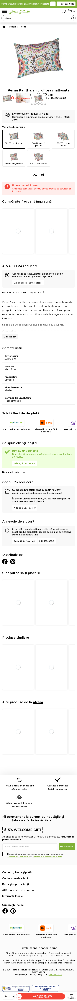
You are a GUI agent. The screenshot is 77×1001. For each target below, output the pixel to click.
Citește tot (10, 336)
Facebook (5, 911)
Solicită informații (25, 541)
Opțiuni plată (36, 292)
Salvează (71, 998)
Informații (8, 292)
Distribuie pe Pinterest (12, 561)
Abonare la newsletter (27, 283)
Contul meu (57, 11)
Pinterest (13, 911)
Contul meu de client (15, 878)
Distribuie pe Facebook (5, 561)
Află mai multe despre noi (18, 890)
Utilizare (21, 292)
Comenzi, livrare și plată (17, 872)
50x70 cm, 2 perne (38, 139)
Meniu (4, 11)
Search (72, 18)
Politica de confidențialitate (47, 856)
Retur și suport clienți (15, 884)
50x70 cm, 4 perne (63, 139)
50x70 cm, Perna (14, 137)
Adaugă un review (25, 463)
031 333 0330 (67, 4)
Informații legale (12, 896)
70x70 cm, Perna (14, 158)
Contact (53, 4)
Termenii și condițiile (18, 856)
